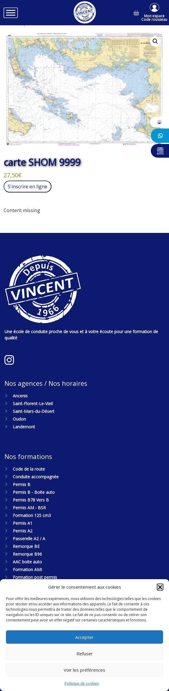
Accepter (84, 637)
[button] (160, 587)
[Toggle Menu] (11, 12)
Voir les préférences (84, 670)
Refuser (84, 653)
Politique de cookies (82, 683)
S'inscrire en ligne (27, 186)
